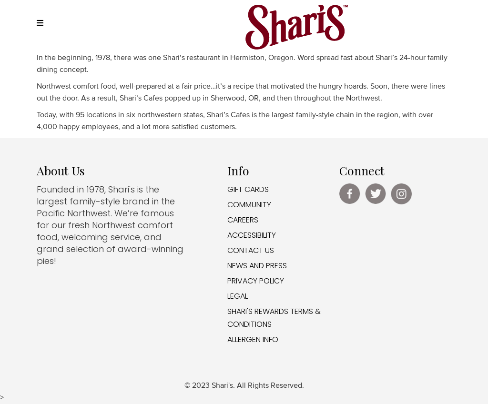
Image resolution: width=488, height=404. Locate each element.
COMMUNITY (249, 204)
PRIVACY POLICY (255, 280)
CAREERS (242, 219)
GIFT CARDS (248, 189)
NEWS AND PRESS (257, 265)
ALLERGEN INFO (252, 339)
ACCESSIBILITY (251, 235)
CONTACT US (250, 250)
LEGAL (237, 296)
